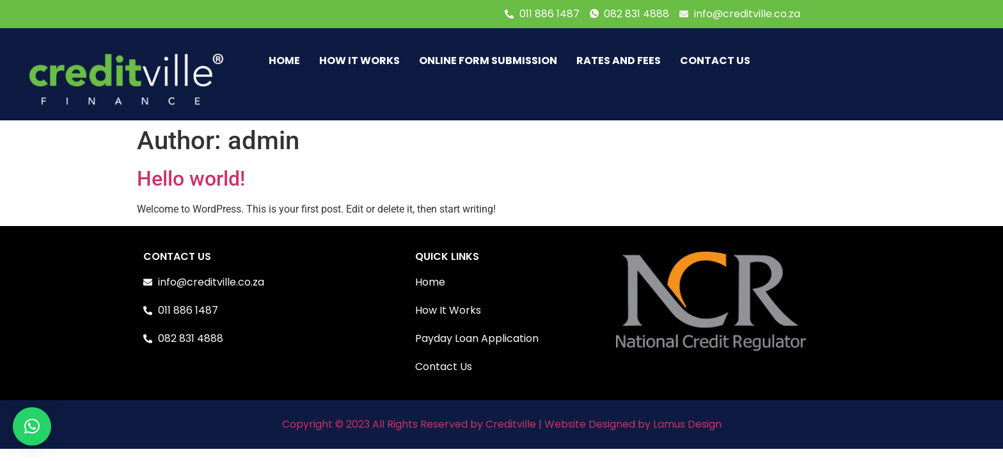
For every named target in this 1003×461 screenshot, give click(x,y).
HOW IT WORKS (359, 60)
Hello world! (191, 178)
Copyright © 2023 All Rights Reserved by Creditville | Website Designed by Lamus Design (502, 424)
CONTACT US (715, 60)
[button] (32, 426)
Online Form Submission (488, 60)
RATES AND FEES (618, 60)
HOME (284, 60)
